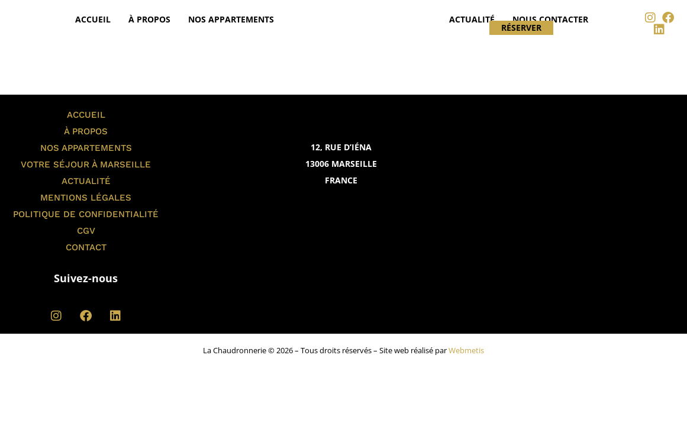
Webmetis (466, 350)
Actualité (472, 19)
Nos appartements (231, 19)
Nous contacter (550, 19)
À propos (149, 19)
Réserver (521, 28)
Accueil (93, 19)
